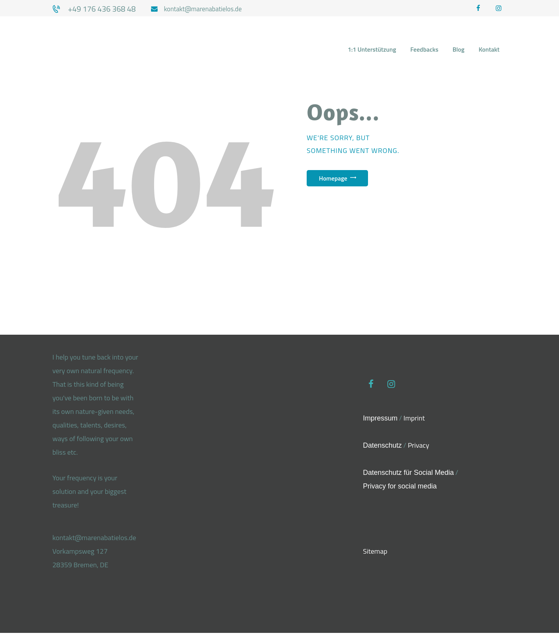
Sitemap (375, 556)
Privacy (418, 449)
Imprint (414, 422)
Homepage (340, 181)
